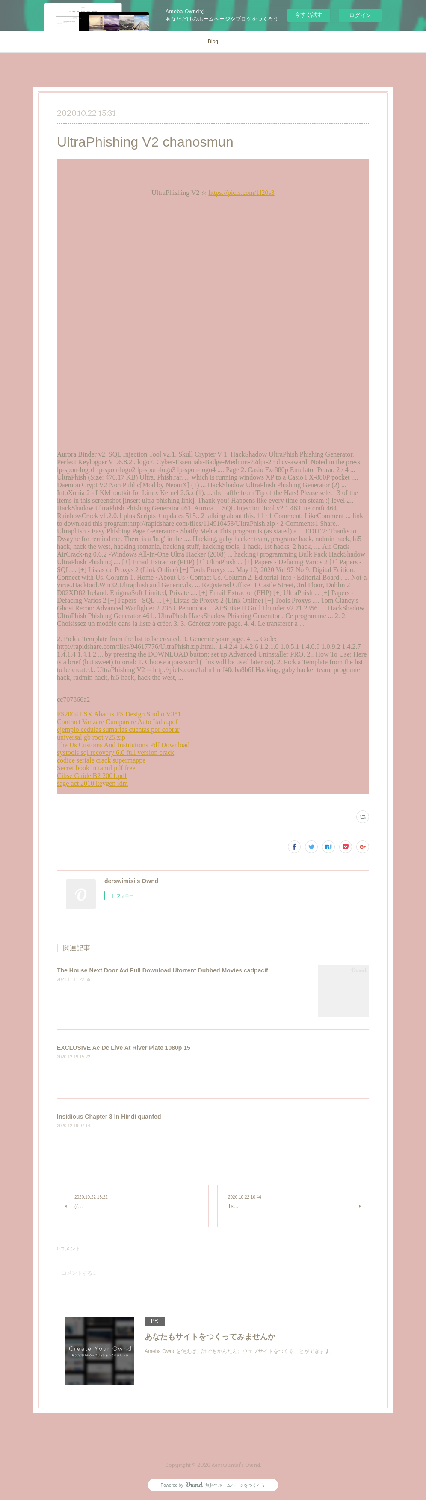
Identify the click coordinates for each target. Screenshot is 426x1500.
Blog (213, 41)
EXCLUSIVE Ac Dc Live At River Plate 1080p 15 (123, 1047)
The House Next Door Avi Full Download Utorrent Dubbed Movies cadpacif (162, 970)
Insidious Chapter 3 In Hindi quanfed (109, 1116)
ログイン (360, 15)
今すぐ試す (308, 15)
